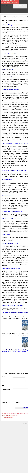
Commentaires (6, 389)
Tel (3, 385)
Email (3, 381)
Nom (3, 376)
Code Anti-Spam (6, 402)
